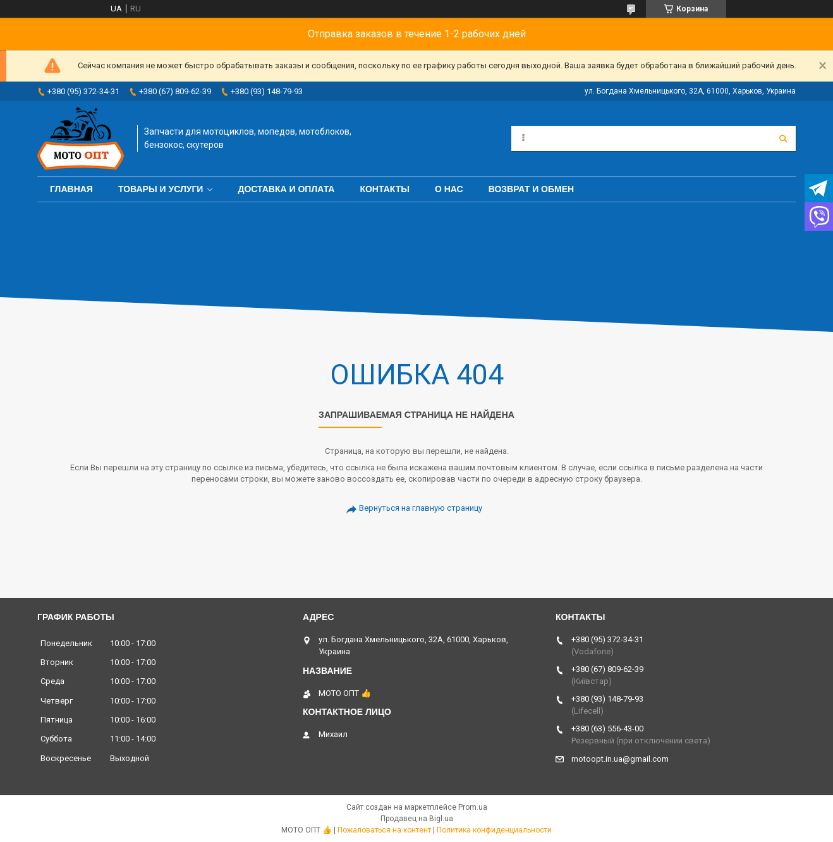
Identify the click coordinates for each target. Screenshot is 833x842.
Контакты (384, 189)
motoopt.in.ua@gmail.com (620, 759)
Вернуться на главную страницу (420, 508)
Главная (71, 189)
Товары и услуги (161, 189)
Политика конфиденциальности (494, 830)
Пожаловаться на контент (384, 830)
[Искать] (783, 138)
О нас (449, 189)
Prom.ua (472, 807)
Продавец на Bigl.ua (416, 818)
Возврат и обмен (532, 189)
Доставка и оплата (286, 189)
